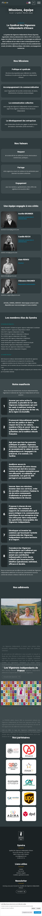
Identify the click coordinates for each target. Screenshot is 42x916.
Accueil (11, 13)
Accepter (38, 908)
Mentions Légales (21, 873)
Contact (21, 869)
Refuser (33, 908)
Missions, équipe (28, 13)
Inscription (20, 891)
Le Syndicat (18, 13)
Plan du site (21, 871)
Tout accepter (37, 912)
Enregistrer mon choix (27, 912)
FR (33, 2)
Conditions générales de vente (21, 875)
